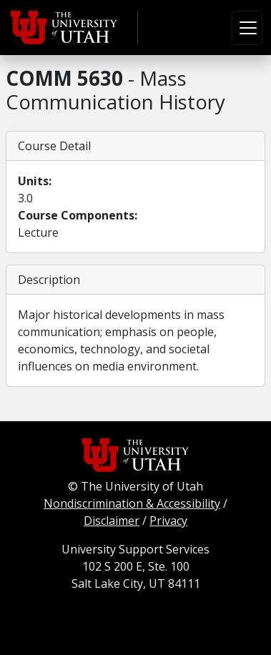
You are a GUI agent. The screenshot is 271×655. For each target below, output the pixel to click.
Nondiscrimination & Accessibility (132, 503)
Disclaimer (111, 520)
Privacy (168, 520)
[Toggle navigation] (247, 28)
